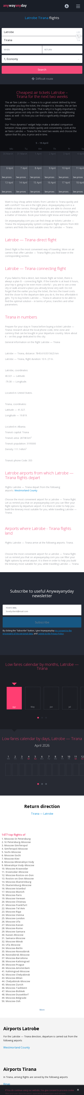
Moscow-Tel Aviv (15, 908)
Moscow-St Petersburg (17, 838)
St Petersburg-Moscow (17, 842)
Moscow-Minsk (14, 941)
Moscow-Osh (13, 1001)
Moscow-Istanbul (16, 888)
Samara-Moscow (15, 938)
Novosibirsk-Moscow (17, 954)
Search (42, 69)
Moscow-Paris (14, 895)
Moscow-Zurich (14, 984)
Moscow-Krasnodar (17, 868)
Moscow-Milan (14, 978)
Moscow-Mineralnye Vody (19, 862)
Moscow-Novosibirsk (17, 951)
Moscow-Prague (15, 964)
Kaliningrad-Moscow (17, 971)
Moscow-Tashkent (16, 987)
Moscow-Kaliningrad (17, 961)
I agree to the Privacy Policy (51, 633)
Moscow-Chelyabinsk (18, 974)
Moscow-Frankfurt (16, 905)
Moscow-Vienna (15, 915)
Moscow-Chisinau (16, 901)
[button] (38, 717)
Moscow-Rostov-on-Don (20, 875)
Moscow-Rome (14, 928)
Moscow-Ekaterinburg (18, 881)
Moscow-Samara (15, 931)
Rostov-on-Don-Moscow (20, 878)
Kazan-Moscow (14, 934)
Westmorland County (25, 490)
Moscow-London (15, 918)
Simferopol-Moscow (16, 848)
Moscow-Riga (13, 911)
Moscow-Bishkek (15, 991)
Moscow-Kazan (14, 924)
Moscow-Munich (15, 891)
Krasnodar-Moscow (17, 871)
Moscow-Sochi (12, 855)
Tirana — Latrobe (42, 813)
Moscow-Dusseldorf (17, 994)
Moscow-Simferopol (16, 845)
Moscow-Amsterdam (18, 968)
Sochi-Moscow (12, 852)
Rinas (6, 1084)
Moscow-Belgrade (16, 997)
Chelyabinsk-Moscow (18, 981)
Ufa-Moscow (13, 944)
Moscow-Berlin (14, 948)
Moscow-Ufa (13, 921)
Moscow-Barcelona (17, 958)
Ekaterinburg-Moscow (18, 885)
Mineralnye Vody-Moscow (19, 865)
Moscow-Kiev (11, 858)
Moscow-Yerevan (15, 898)
